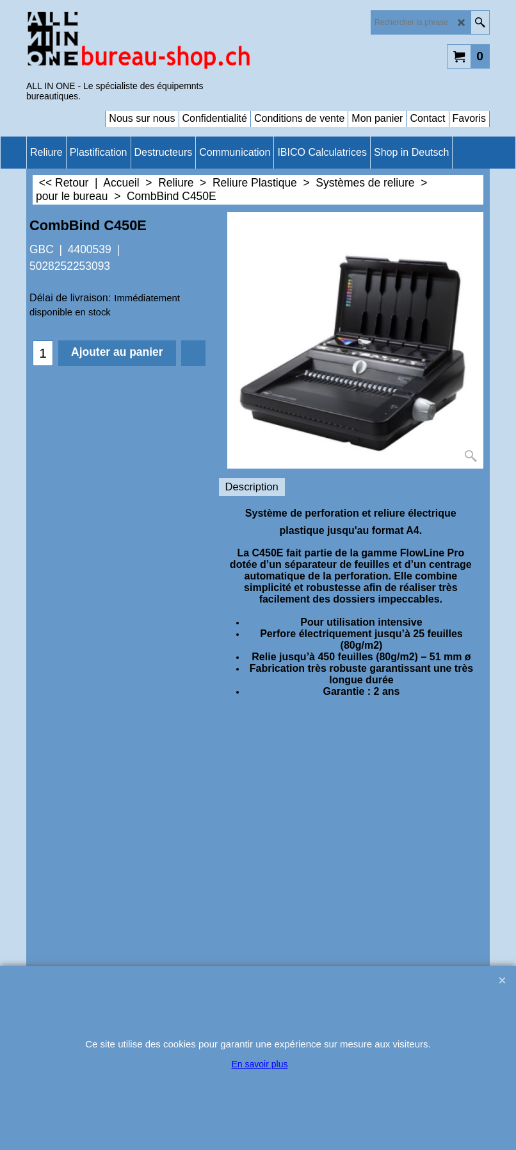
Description (251, 487)
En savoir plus (260, 1064)
